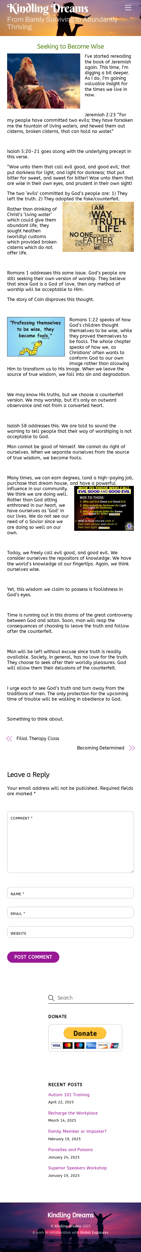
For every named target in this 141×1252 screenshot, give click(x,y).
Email (18, 914)
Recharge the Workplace (73, 1113)
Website (19, 933)
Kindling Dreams (68, 1226)
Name (18, 894)
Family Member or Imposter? (77, 1131)
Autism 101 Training (69, 1094)
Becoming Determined (100, 748)
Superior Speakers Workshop (77, 1168)
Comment (22, 818)
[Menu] (128, 7)
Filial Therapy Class (38, 738)
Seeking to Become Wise (70, 46)
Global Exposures (94, 1233)
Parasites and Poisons (70, 1149)
